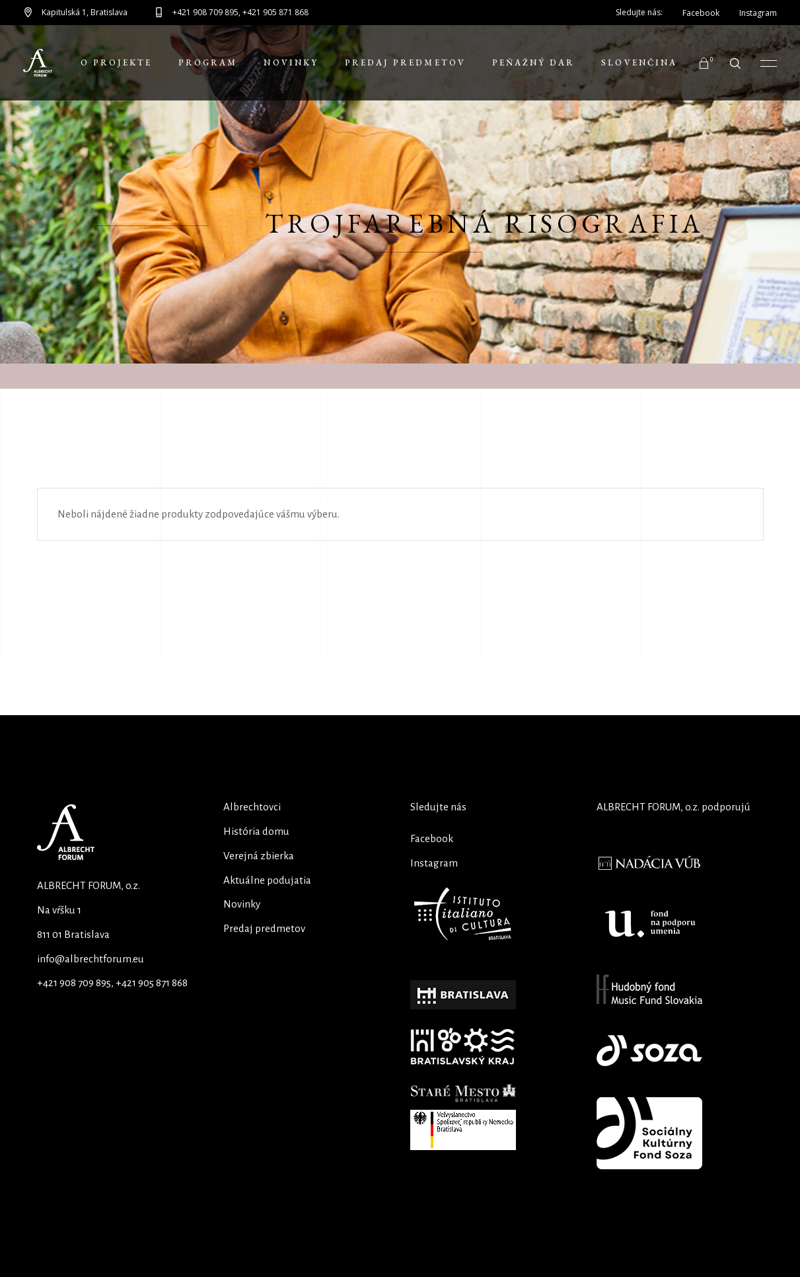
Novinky (241, 903)
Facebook (431, 838)
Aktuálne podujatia (267, 880)
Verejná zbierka (258, 855)
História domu (256, 831)
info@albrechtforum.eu (90, 958)
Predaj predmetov (264, 928)
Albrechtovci (252, 806)
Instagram (434, 863)
